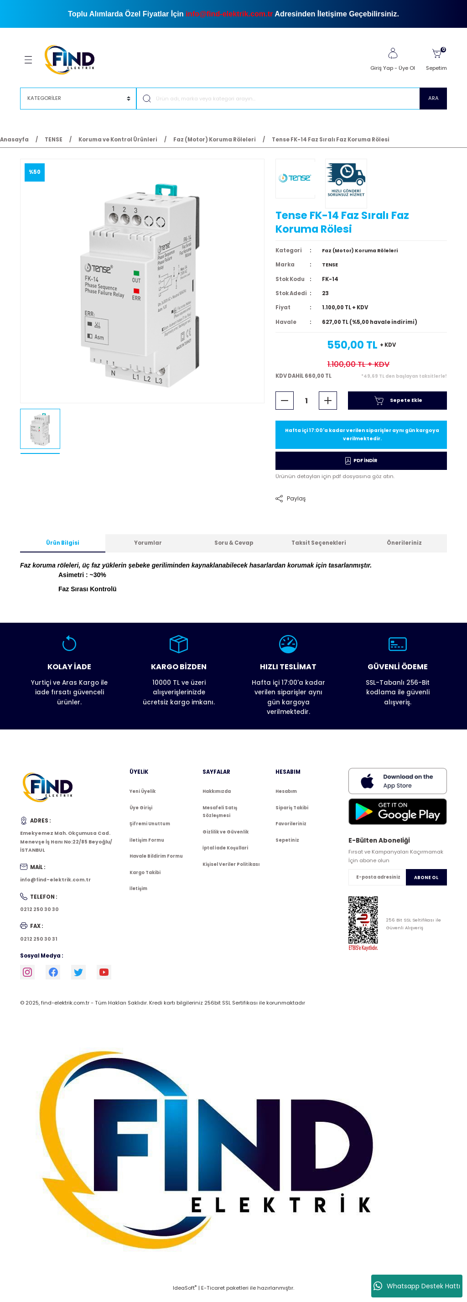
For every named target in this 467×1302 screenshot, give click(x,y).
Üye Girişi (141, 813)
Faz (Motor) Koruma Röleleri (363, 254)
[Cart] (436, 60)
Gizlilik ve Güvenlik (225, 837)
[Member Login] (392, 53)
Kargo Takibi (145, 877)
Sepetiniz (287, 845)
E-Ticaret (213, 1295)
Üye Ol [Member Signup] (407, 68)
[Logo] (73, 59)
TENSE (331, 268)
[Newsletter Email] (397, 882)
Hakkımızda (216, 796)
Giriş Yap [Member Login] (381, 68)
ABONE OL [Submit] (426, 882)
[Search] (291, 98)
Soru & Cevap (233, 548)
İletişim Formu (147, 845)
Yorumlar (148, 548)
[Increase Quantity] (328, 404)
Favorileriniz (290, 829)
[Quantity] (306, 404)
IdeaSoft (185, 1295)
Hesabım (286, 796)
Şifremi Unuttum (150, 829)
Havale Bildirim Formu (156, 861)
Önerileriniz (404, 548)
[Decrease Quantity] (284, 404)
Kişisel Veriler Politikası (230, 869)
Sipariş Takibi (291, 813)
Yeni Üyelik (143, 796)
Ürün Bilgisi (62, 548)
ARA (433, 98)
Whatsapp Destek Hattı (417, 1286)
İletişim (138, 893)
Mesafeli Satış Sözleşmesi (219, 817)
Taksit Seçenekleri (318, 548)
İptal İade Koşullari (225, 853)
